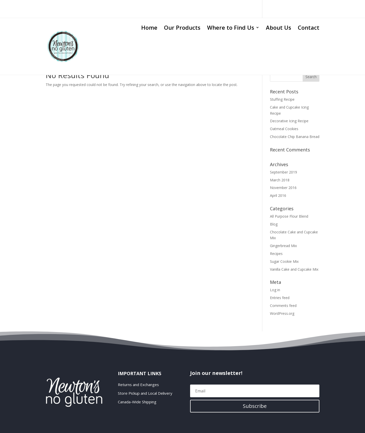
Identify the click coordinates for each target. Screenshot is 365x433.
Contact (308, 28)
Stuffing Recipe (282, 99)
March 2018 (279, 180)
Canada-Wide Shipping (137, 402)
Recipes (276, 253)
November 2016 (283, 187)
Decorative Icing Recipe (289, 120)
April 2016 (278, 195)
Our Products (182, 28)
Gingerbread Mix (283, 245)
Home (149, 28)
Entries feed (279, 297)
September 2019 (283, 172)
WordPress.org (282, 313)
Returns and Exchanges (138, 384)
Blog (274, 224)
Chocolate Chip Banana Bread (294, 136)
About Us (278, 28)
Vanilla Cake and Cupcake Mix (294, 269)
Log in (275, 289)
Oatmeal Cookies (284, 128)
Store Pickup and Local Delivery (145, 393)
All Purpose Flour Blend (289, 216)
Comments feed (283, 305)
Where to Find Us (230, 28)
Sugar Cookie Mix (284, 261)
